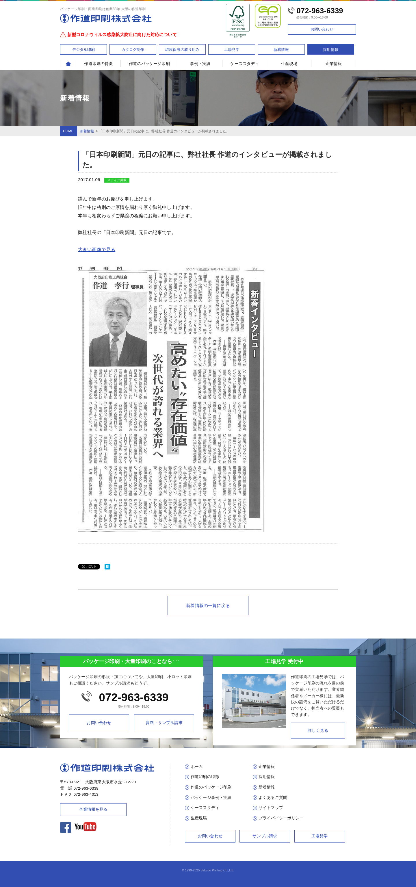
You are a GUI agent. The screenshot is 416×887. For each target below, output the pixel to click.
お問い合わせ (322, 29)
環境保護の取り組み (182, 49)
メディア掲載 (117, 180)
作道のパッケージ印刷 (149, 63)
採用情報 (330, 49)
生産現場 (289, 63)
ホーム (197, 766)
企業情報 (334, 63)
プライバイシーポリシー (281, 818)
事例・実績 (200, 63)
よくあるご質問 (273, 797)
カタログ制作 (133, 49)
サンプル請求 (264, 836)
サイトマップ (271, 808)
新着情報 (281, 49)
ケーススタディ (244, 63)
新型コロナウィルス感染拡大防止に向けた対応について (122, 34)
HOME (68, 131)
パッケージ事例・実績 (211, 797)
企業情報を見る (93, 809)
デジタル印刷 (83, 49)
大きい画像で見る (96, 249)
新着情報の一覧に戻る (208, 605)
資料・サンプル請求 (164, 723)
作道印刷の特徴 (98, 63)
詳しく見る (318, 730)
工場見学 (231, 49)
